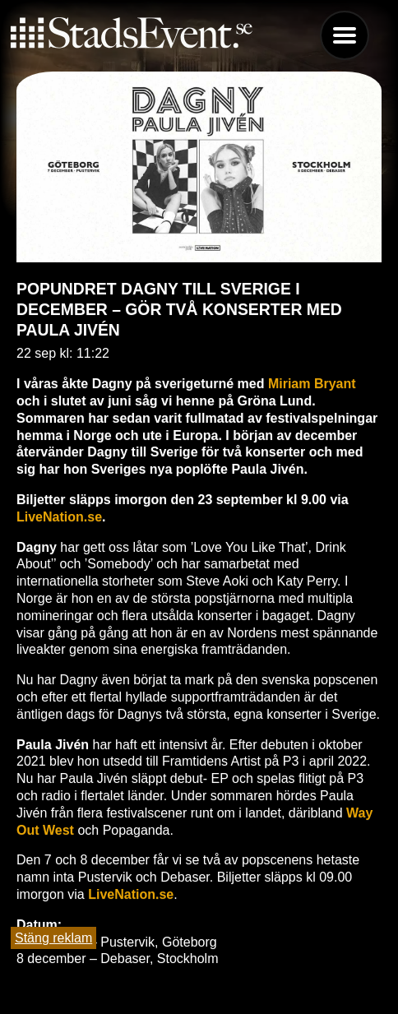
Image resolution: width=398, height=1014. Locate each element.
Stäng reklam (53, 938)
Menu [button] (344, 35)
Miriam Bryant (312, 384)
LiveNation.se (59, 517)
